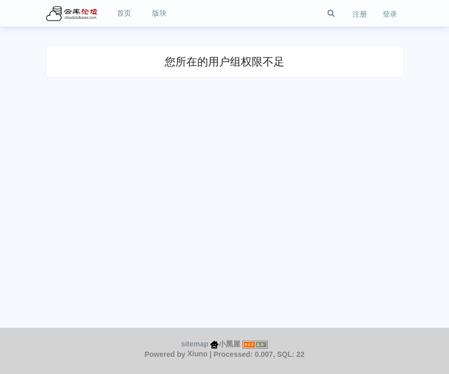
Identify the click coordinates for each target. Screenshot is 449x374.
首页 (124, 13)
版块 (159, 13)
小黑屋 (225, 344)
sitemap (195, 344)
